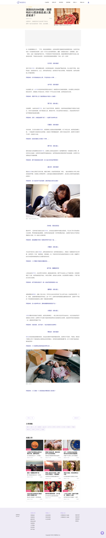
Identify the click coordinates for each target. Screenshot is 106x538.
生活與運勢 (48, 519)
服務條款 (77, 519)
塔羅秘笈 (33, 515)
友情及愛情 (48, 515)
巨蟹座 (41, 129)
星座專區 (61, 2)
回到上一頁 (30, 418)
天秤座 (46, 230)
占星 (35, 427)
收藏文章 (76, 418)
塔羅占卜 (75, 2)
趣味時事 (33, 519)
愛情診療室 (33, 521)
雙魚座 (28, 336)
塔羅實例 (33, 517)
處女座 (30, 171)
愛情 (28, 427)
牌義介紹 (82, 2)
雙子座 (40, 108)
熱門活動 (33, 529)
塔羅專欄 (68, 2)
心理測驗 (33, 525)
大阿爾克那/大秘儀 (65, 515)
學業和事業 (48, 517)
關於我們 (77, 515)
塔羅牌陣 (33, 523)
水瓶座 (28, 315)
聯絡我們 (77, 517)
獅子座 (42, 151)
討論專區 (47, 2)
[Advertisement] (53, 38)
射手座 (34, 273)
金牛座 (36, 89)
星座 (32, 427)
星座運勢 (28, 449)
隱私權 (76, 521)
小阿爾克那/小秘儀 (65, 517)
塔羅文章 (54, 2)
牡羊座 (32, 68)
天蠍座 (40, 252)
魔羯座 (34, 294)
